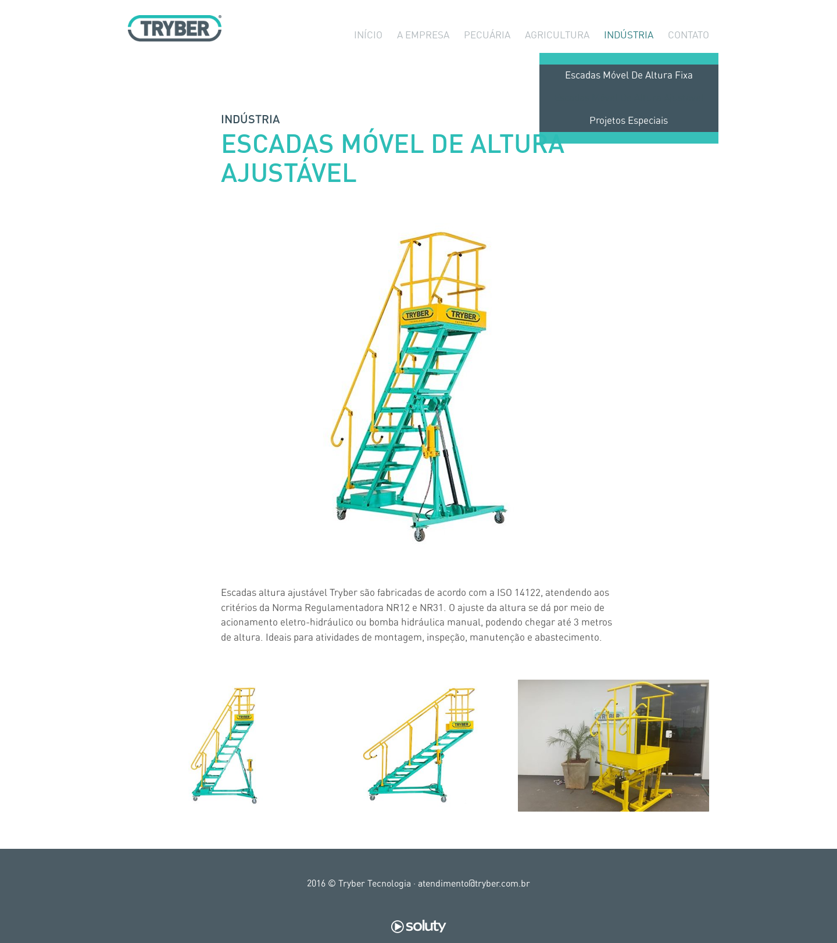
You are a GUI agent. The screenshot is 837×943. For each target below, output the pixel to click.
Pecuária (487, 52)
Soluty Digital (418, 926)
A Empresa (423, 52)
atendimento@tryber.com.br (474, 883)
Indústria (628, 52)
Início (368, 52)
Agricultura (557, 52)
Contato (688, 52)
